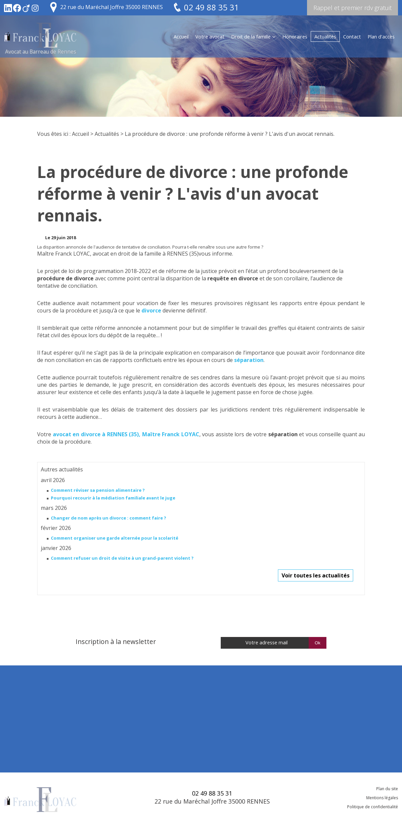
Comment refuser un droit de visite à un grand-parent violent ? (122, 558)
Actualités (325, 36)
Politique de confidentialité (372, 807)
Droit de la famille (251, 36)
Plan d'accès (381, 36)
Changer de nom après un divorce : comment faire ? (108, 518)
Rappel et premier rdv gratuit (352, 8)
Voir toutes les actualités (315, 575)
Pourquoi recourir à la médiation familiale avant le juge (113, 498)
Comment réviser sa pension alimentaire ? (98, 490)
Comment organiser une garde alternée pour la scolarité (114, 538)
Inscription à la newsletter (116, 641)
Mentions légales (382, 798)
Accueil (181, 36)
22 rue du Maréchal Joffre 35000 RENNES (111, 7)
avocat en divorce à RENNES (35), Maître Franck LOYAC (126, 434)
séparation (249, 360)
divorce (151, 310)
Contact (352, 36)
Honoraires (294, 36)
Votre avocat (209, 36)
